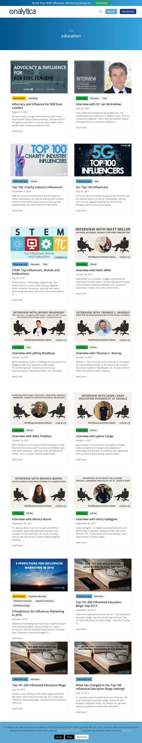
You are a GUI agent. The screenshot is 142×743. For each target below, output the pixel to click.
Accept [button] (59, 737)
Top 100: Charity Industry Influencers (37, 188)
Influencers (128, 12)
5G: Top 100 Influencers (92, 188)
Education (94, 98)
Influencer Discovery (45, 601)
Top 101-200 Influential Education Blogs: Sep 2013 (99, 604)
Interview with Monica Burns (31, 520)
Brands (110, 12)
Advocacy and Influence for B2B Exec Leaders (37, 106)
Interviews (81, 98)
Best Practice (19, 98)
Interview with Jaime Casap (94, 437)
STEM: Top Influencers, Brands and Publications (36, 272)
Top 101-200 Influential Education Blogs (39, 686)
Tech (105, 98)
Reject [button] (69, 737)
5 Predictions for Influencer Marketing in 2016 (38, 613)
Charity (34, 181)
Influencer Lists (20, 181)
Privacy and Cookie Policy (68, 730)
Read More (82, 737)
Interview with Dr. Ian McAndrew (98, 105)
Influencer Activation (22, 601)
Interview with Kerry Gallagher (97, 520)
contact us (126, 730)
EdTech (93, 264)
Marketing (32, 98)
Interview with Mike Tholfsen (32, 437)
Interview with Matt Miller (93, 271)
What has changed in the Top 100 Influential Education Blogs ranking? (100, 687)
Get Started (101, 3)
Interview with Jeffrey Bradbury (33, 354)
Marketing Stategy (21, 606)
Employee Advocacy (37, 596)
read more (17, 131)
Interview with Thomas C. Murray (98, 354)
